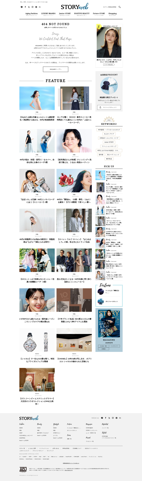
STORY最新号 (89, 428)
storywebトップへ (55, 69)
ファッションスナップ (109, 146)
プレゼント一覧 (90, 441)
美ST (44, 456)
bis (48, 456)
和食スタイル (54, 456)
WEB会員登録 (65, 448)
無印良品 (109, 159)
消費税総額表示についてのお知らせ (71, 463)
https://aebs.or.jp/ (69, 470)
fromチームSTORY (24, 440)
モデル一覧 (22, 448)
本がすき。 (100, 456)
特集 (20, 430)
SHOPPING (22, 438)
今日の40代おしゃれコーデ (26, 435)
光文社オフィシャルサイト (91, 448)
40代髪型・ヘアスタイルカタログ (109, 129)
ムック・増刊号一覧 (91, 433)
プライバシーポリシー (38, 450)
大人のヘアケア (109, 134)
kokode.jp (21, 459)
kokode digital (46, 459)
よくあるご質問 (32, 448)
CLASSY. (25, 456)
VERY (30, 456)
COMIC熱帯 (76, 456)
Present (88, 437)
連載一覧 (69, 438)
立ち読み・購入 (103, 346)
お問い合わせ (56, 448)
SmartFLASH (68, 456)
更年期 (101, 154)
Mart (40, 456)
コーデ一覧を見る (108, 64)
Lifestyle (56, 424)
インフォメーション (44, 448)
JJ (19, 456)
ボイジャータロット (112, 301)
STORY (35, 456)
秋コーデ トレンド (113, 154)
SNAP (20, 433)
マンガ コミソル (92, 456)
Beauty (39, 424)
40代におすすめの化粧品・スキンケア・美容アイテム (109, 150)
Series (69, 435)
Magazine (89, 424)
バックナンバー (114, 346)
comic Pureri (84, 456)
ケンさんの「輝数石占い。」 (74, 428)
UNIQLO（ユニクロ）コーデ (109, 138)
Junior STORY (109, 142)
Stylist (104, 432)
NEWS (21, 428)
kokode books (38, 459)
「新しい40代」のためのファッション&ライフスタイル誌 (33, 2)
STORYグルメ (56, 433)
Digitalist (105, 424)
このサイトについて (24, 450)
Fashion (21, 424)
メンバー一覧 (105, 428)
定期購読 (104, 348)
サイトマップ (50, 450)
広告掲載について (77, 448)
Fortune (69, 424)
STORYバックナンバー (91, 430)
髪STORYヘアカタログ (43, 433)
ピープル (55, 435)
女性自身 (61, 456)
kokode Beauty (29, 459)
